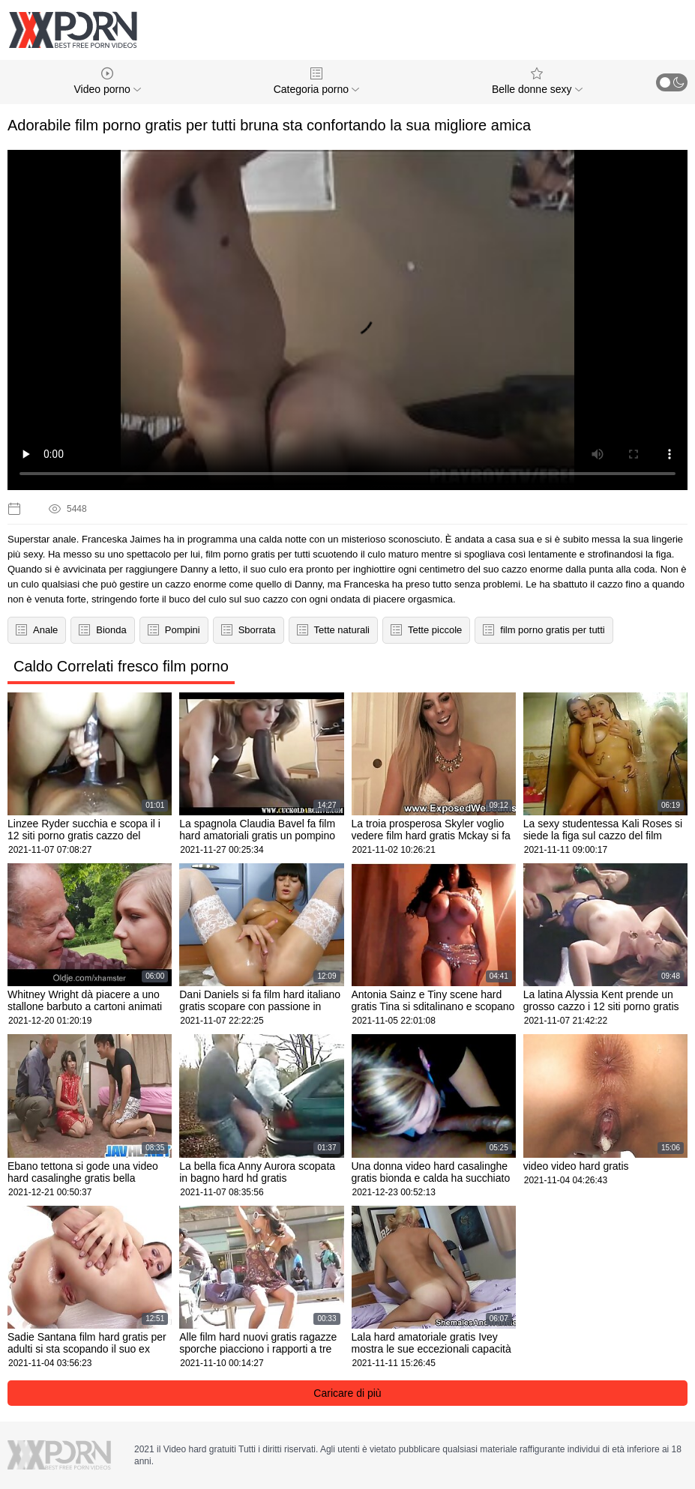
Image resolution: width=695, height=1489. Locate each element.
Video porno (107, 81)
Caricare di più (347, 1393)
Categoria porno (316, 81)
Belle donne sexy (537, 81)
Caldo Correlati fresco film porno (121, 666)
